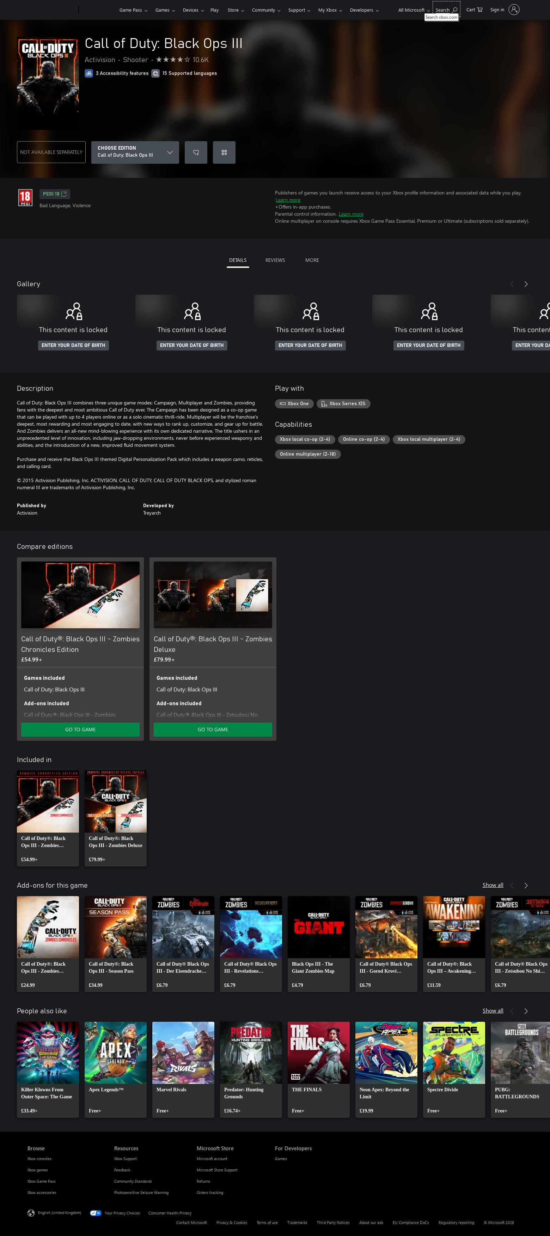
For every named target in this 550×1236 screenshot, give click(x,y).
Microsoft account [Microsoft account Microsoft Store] (212, 1158)
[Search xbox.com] (446, 9)
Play (214, 10)
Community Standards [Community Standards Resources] (133, 1181)
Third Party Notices (333, 1222)
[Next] (526, 284)
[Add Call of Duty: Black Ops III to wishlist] (196, 152)
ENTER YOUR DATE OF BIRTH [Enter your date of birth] (73, 345)
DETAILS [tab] (237, 260)
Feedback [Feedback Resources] (122, 1170)
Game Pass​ (131, 10)
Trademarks (297, 1222)
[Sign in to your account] (504, 9)
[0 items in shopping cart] (474, 9)
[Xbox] (98, 9)
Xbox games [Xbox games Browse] (38, 1170)
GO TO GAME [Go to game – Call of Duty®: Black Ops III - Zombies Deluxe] (213, 729)
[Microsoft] (52, 9)
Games (162, 10)
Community (263, 10)
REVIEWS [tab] (275, 260)
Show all (493, 884)
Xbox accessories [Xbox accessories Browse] (42, 1192)
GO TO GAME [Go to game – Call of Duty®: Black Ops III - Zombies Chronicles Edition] (80, 729)
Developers (361, 10)
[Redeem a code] (224, 152)
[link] (48, 818)
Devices (190, 10)
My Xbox (327, 10)
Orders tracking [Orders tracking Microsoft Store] (210, 1192)
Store (233, 10)
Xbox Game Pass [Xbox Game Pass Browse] (42, 1181)
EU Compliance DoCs (411, 1222)
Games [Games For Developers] (281, 1158)
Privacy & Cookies (231, 1222)
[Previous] (512, 284)
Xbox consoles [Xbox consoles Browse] (39, 1158)
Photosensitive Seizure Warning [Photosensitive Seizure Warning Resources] (141, 1192)
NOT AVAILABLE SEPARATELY (51, 152)
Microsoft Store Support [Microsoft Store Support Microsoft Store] (217, 1170)
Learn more (288, 199)
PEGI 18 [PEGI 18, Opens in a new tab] (55, 194)
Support (296, 10)
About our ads (371, 1222)
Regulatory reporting (456, 1222)
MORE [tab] (312, 260)
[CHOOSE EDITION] (135, 152)
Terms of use (267, 1222)
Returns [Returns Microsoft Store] (203, 1181)
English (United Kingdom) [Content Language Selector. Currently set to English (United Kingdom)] (59, 1212)
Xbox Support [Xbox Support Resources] (125, 1158)
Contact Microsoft (191, 1222)
